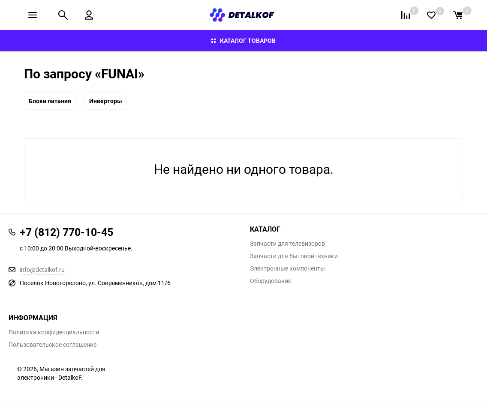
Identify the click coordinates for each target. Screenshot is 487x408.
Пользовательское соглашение (52, 345)
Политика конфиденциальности (54, 332)
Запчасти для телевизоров (287, 244)
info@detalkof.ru (42, 269)
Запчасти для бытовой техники (294, 256)
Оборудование (270, 281)
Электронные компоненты (287, 268)
